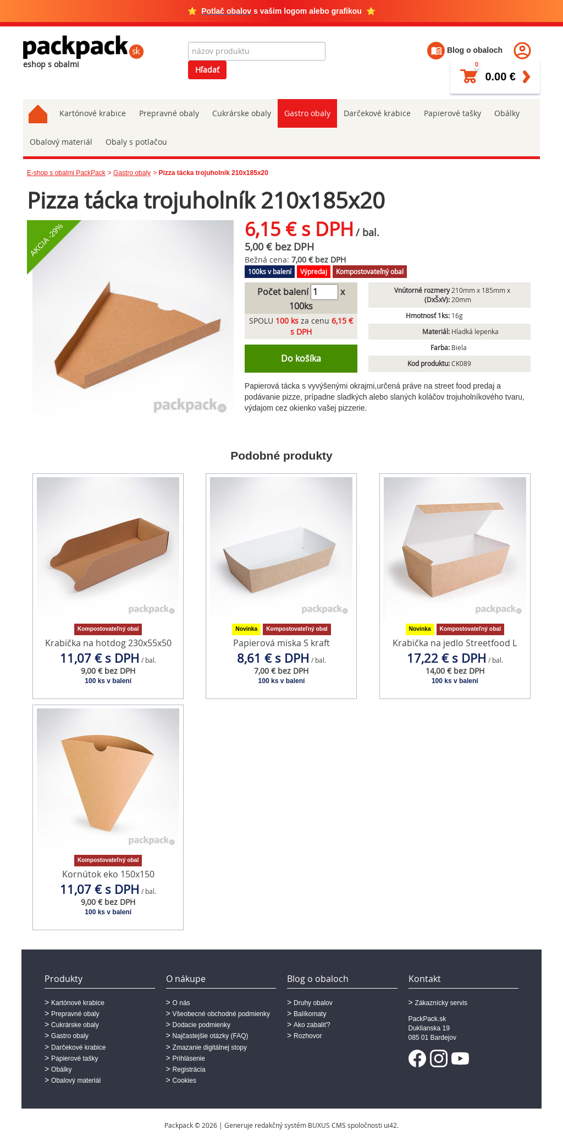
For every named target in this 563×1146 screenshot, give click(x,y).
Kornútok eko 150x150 (108, 874)
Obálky (507, 113)
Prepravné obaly (169, 113)
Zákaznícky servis (441, 1003)
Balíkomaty (310, 1014)
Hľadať (207, 69)
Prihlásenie (189, 1058)
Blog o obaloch (465, 50)
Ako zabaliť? (312, 1025)
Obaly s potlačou (136, 142)
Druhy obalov (313, 1003)
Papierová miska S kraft (281, 643)
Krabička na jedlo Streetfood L (455, 643)
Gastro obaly (307, 113)
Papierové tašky (452, 113)
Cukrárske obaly (241, 113)
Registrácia (189, 1069)
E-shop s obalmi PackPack (66, 173)
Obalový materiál (61, 142)
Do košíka (301, 358)
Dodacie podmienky (201, 1025)
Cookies (184, 1080)
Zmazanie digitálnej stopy (210, 1047)
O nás (181, 1003)
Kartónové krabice (92, 113)
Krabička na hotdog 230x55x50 (108, 643)
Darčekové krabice (377, 113)
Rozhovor (308, 1036)
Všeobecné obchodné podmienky (221, 1014)
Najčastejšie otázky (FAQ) (211, 1036)
